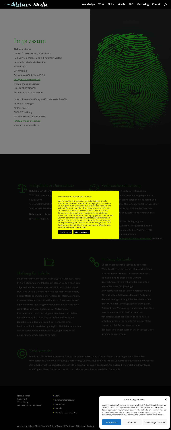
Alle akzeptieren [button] (81, 232)
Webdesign (88, 4)
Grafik (121, 4)
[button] (165, 399)
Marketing (143, 4)
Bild (110, 4)
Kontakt (156, 4)
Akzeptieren (111, 422)
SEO (131, 4)
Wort (101, 4)
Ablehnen (132, 422)
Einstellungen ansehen (155, 422)
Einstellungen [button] (65, 232)
